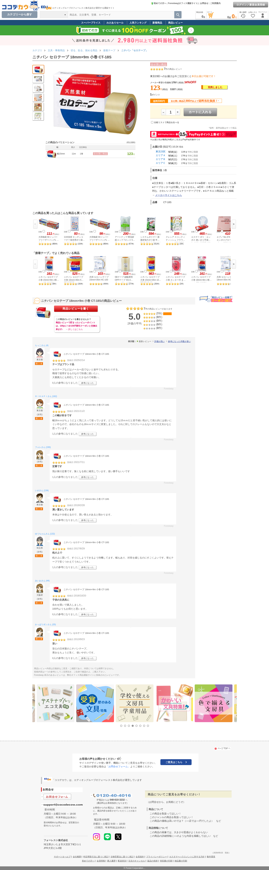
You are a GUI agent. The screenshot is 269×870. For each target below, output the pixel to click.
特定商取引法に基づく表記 (95, 856)
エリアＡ (160, 155)
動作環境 (211, 856)
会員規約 (140, 856)
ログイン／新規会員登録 (250, 4)
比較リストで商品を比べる (166, 122)
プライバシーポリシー (156, 856)
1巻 (81, 154)
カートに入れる (200, 112)
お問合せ (204, 3)
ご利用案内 (215, 3)
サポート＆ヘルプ (62, 856)
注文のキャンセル (136, 861)
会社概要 (77, 856)
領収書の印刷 (166, 861)
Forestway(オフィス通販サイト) (183, 3)
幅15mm (61, 154)
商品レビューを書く (76, 308)
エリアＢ (160, 159)
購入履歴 (111, 861)
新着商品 (157, 22)
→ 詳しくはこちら (74, 329)
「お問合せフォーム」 (118, 766)
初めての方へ (158, 3)
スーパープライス (90, 22)
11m (74, 154)
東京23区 (161, 151)
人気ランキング (138, 22)
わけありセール (115, 22)
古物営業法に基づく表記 (122, 856)
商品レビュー (175, 22)
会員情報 (101, 861)
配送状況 (122, 861)
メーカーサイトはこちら (168, 195)
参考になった (87, 383)
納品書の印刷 (181, 861)
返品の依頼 (152, 861)
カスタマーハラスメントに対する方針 (187, 856)
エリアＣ (160, 163)
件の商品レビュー (173, 69)
